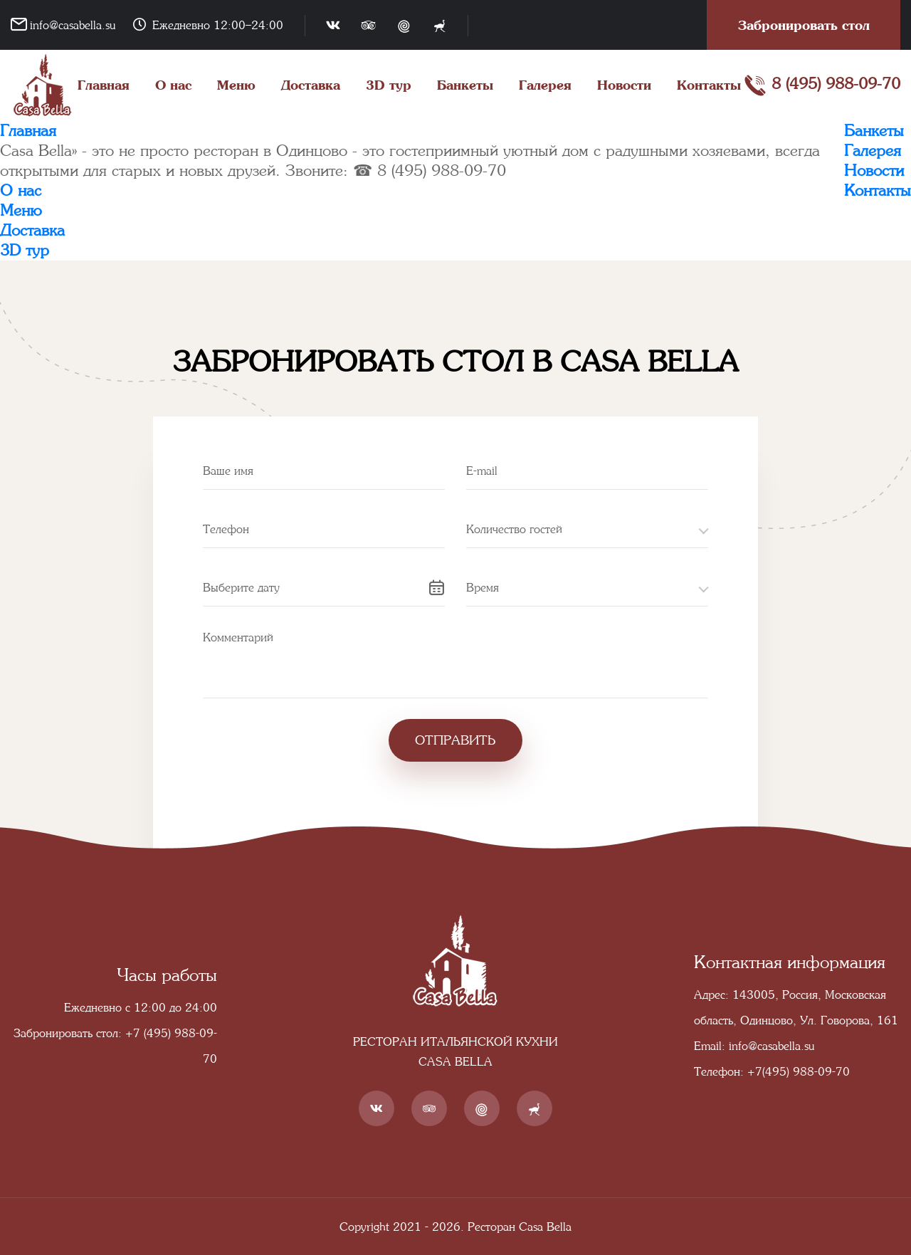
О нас (173, 85)
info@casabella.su (72, 25)
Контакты (709, 85)
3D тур (388, 85)
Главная (104, 85)
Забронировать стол (804, 25)
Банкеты (465, 85)
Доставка (310, 85)
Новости (624, 85)
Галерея (545, 85)
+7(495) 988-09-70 (798, 1071)
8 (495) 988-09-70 (822, 85)
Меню (236, 85)
